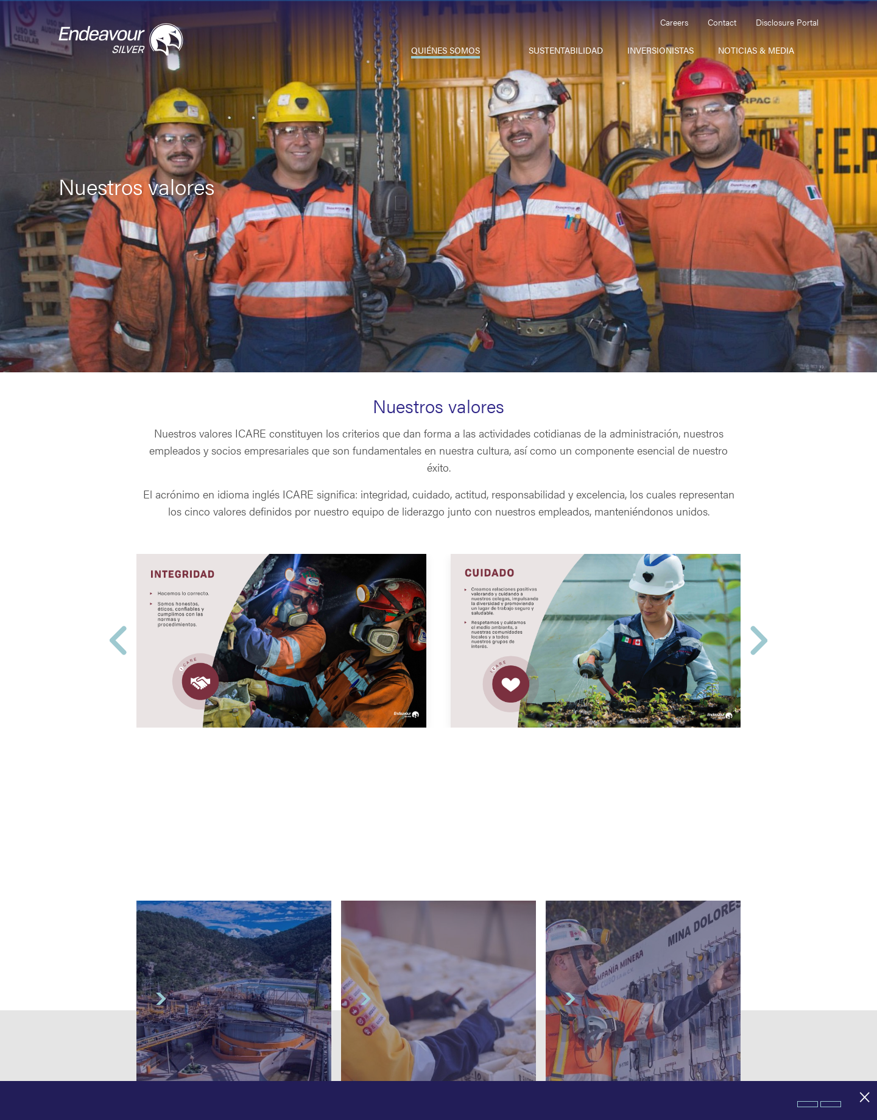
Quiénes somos (445, 50)
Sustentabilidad (566, 50)
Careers (674, 22)
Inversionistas (660, 50)
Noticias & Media (756, 50)
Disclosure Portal (787, 22)
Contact (722, 22)
